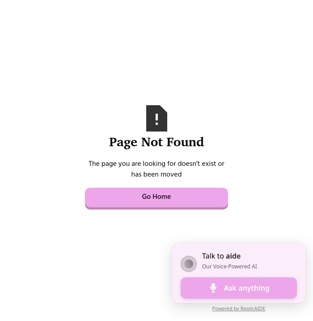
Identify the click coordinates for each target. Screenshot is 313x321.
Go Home (156, 197)
